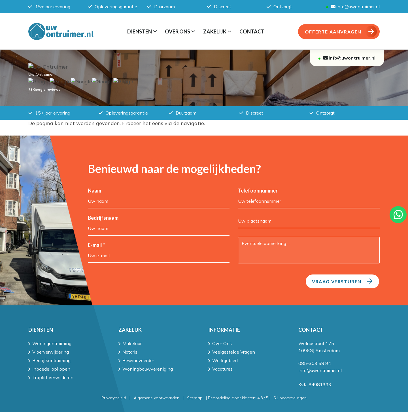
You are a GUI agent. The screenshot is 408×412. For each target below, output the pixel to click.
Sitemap (195, 397)
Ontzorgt (279, 6)
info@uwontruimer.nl (355, 6)
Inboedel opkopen (51, 369)
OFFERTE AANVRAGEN (341, 31)
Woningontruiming (51, 343)
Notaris (129, 352)
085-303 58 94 (314, 363)
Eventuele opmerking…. (309, 250)
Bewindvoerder (138, 360)
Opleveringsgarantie (112, 6)
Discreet (219, 6)
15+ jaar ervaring (49, 6)
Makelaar (132, 343)
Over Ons (222, 343)
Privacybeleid (113, 397)
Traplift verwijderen (52, 377)
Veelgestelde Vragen (233, 352)
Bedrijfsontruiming (51, 360)
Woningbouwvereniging (147, 369)
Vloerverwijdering (50, 352)
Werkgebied (225, 360)
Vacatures (222, 369)
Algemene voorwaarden (156, 397)
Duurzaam (161, 6)
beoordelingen (290, 397)
